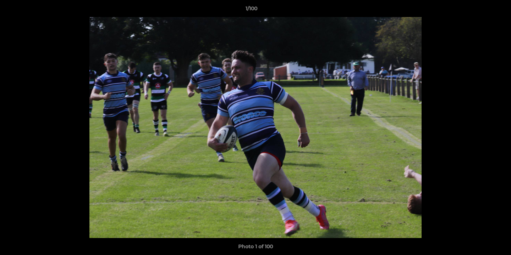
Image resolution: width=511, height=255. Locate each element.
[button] (481, 10)
